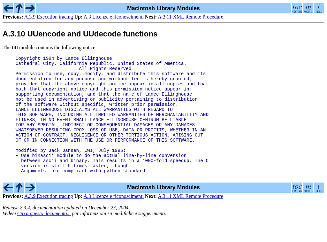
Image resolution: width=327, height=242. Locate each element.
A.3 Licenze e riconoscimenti (113, 17)
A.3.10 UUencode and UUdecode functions (80, 33)
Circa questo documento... (44, 236)
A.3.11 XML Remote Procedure (190, 17)
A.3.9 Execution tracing (48, 17)
